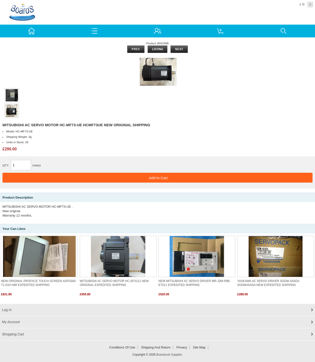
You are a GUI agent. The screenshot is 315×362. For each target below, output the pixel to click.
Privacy (181, 347)
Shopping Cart (13, 334)
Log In (7, 310)
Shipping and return (156, 347)
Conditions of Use (122, 347)
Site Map (199, 347)
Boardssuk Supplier (169, 354)
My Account (11, 322)
